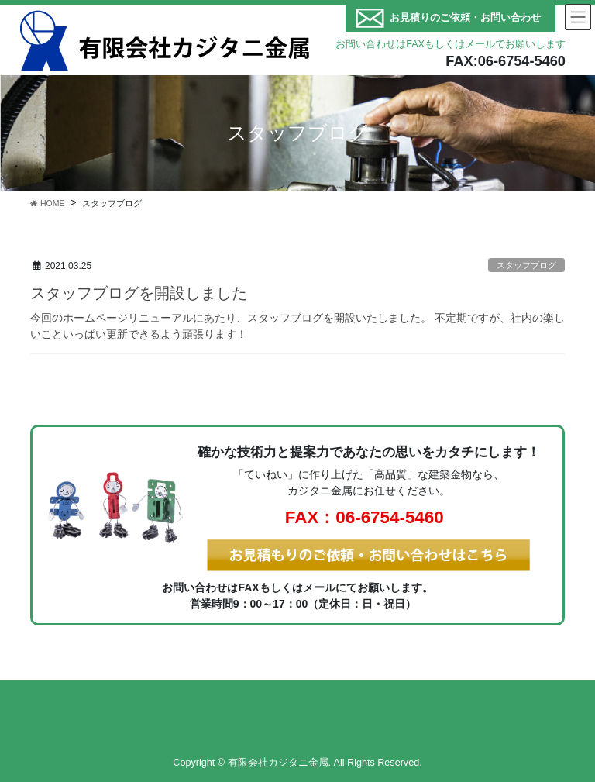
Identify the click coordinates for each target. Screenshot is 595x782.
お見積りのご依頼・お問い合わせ (465, 17)
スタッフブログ (526, 265)
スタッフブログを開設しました (138, 292)
